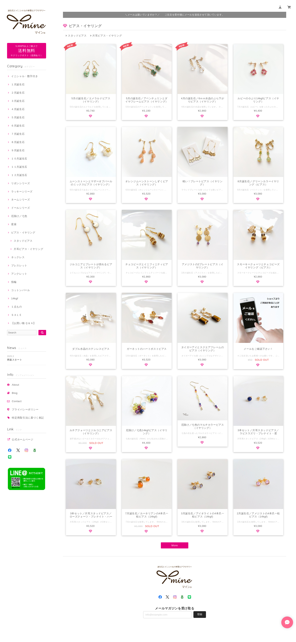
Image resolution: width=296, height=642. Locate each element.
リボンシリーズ (20, 183)
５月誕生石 (18, 117)
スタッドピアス (23, 240)
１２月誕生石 (19, 175)
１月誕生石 (18, 84)
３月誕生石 (18, 100)
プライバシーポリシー (25, 409)
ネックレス (18, 257)
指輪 (13, 281)
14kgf (14, 298)
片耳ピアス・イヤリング (28, 249)
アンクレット (19, 273)
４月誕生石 (18, 109)
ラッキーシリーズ (22, 191)
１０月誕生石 (19, 158)
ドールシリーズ (20, 207)
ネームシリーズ (20, 199)
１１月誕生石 (19, 166)
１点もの (16, 306)
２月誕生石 (18, 92)
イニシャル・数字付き (24, 76)
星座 (13, 224)
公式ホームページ (22, 439)
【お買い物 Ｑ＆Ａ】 (23, 323)
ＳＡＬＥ (16, 314)
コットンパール (20, 290)
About (15, 384)
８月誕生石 (18, 142)
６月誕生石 (18, 125)
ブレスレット (19, 265)
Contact (17, 401)
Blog (14, 393)
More (174, 545)
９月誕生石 (18, 150)
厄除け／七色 (19, 216)
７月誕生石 (18, 133)
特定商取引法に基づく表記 (28, 417)
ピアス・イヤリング (23, 232)
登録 (199, 614)
